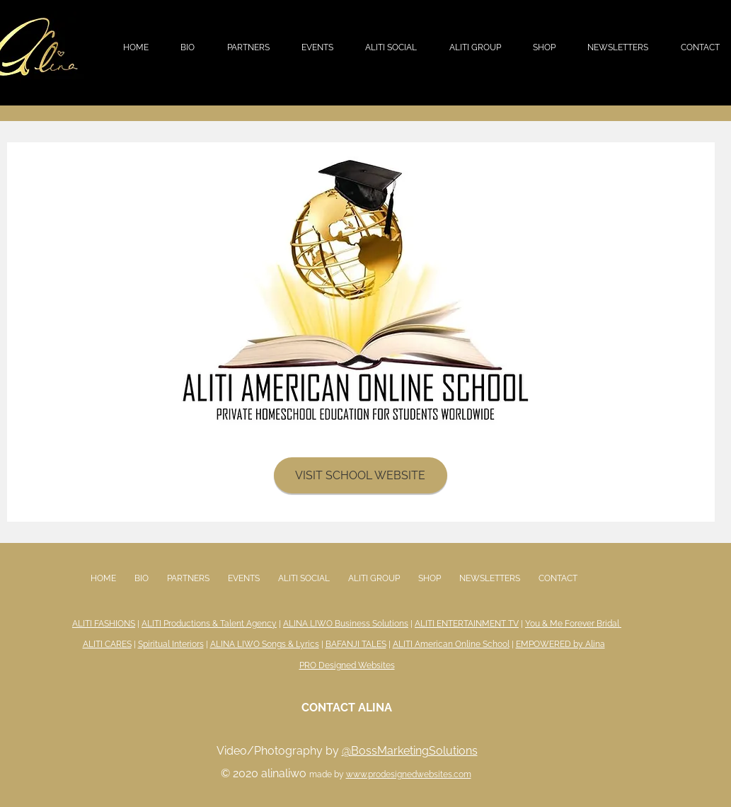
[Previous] (27, 332)
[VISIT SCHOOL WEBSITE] (360, 475)
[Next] (695, 332)
